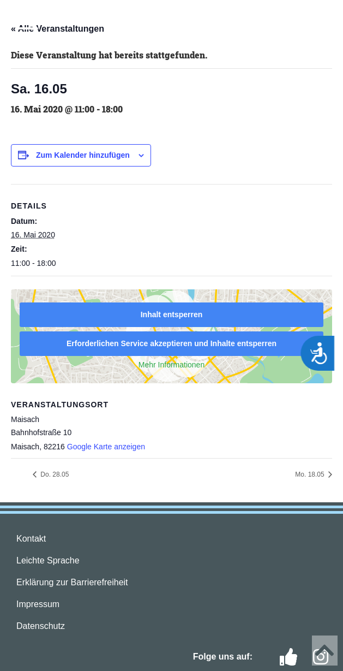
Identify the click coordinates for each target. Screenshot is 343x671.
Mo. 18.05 (310, 474)
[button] (27, 22)
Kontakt (31, 538)
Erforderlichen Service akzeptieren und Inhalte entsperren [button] (171, 343)
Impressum (37, 604)
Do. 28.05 (54, 474)
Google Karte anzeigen (106, 446)
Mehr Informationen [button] (171, 364)
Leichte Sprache (48, 560)
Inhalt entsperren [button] (172, 314)
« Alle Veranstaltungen (57, 28)
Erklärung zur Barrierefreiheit (72, 582)
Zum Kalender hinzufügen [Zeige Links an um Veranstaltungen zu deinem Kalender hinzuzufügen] (83, 155)
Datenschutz (40, 626)
